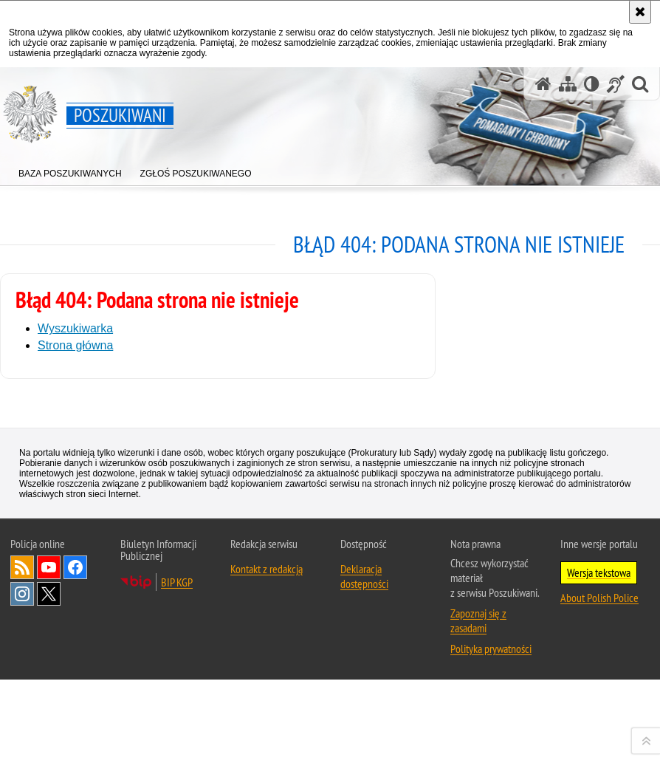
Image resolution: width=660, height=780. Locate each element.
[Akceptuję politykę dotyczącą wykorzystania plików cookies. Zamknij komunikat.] (640, 12)
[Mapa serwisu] (568, 84)
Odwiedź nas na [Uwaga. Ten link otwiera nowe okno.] (49, 753)
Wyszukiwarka (75, 328)
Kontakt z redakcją (266, 755)
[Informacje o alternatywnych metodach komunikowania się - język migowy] (616, 84)
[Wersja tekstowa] (591, 84)
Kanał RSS (22, 753)
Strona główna (75, 345)
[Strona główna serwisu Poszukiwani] (543, 84)
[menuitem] (70, 170)
